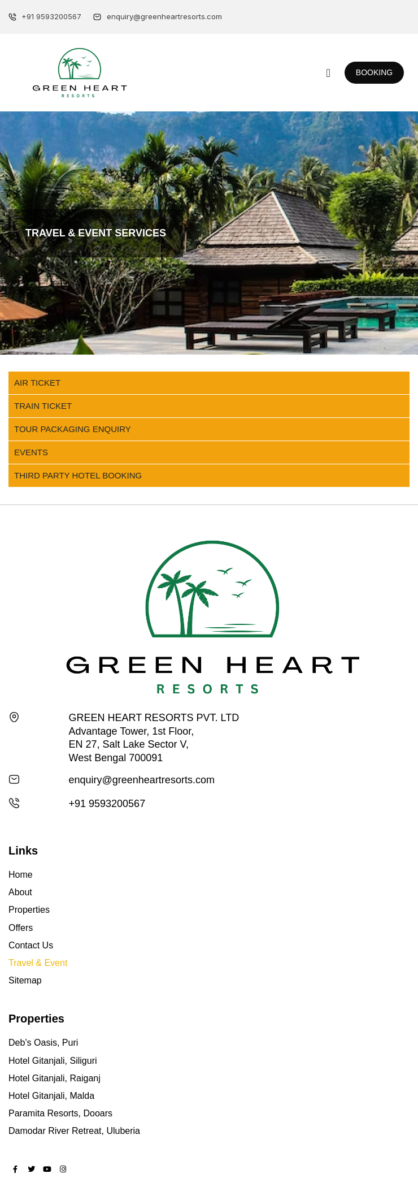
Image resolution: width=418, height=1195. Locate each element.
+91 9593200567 (107, 803)
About (20, 892)
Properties (29, 909)
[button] (328, 72)
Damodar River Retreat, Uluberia (74, 1131)
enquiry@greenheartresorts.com (142, 780)
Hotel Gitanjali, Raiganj (54, 1078)
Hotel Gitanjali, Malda (51, 1096)
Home (20, 874)
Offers (20, 928)
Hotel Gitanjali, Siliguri (52, 1060)
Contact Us (30, 945)
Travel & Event (37, 963)
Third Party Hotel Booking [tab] (78, 475)
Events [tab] (31, 452)
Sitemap (25, 980)
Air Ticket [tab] (37, 382)
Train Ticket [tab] (43, 406)
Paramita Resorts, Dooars (60, 1113)
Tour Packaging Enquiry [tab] (72, 429)
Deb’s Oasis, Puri (43, 1042)
